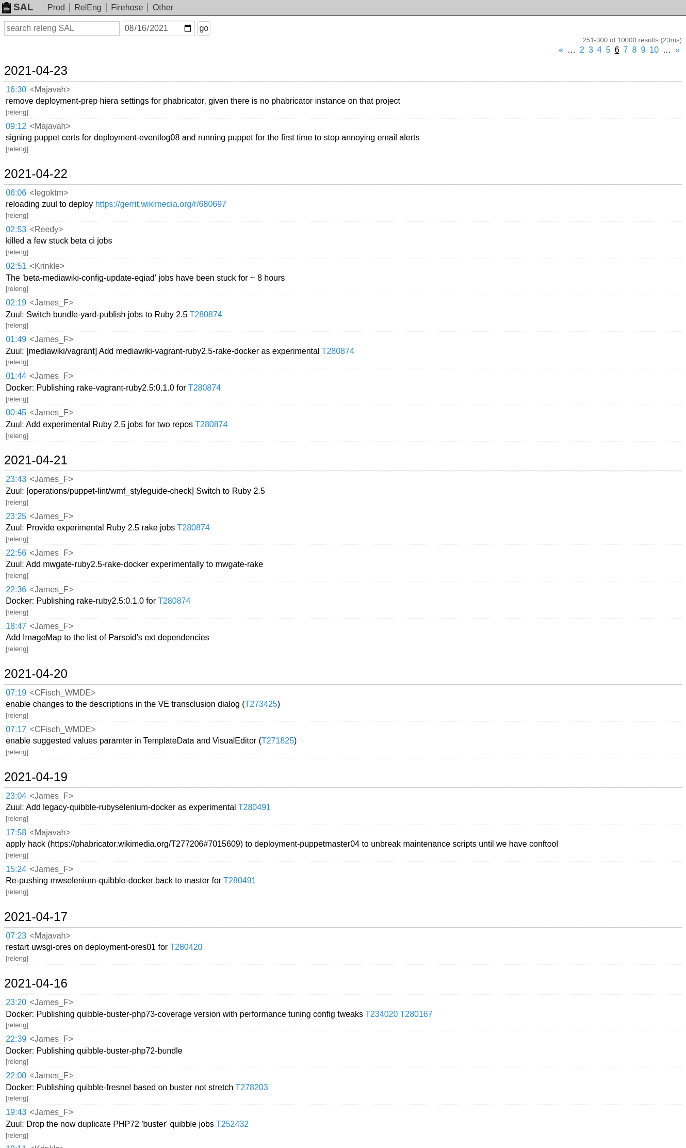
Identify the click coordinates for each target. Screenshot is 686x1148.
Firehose (127, 7)
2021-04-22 (36, 174)
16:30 (16, 89)
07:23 (16, 935)
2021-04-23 (36, 71)
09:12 (16, 126)
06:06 (16, 192)
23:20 (16, 1002)
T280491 (254, 807)
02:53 (16, 229)
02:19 (16, 302)
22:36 (16, 589)
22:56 (16, 552)
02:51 (16, 266)
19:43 (16, 1112)
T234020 (381, 1014)
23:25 (16, 516)
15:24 (16, 869)
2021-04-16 (36, 983)
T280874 (206, 314)
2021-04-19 (36, 777)
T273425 (261, 704)
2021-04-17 (36, 917)
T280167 (416, 1014)
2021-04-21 (36, 460)
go (203, 28)
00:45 (16, 412)
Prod (56, 7)
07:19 (16, 692)
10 (654, 49)
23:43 (16, 479)
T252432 (232, 1124)
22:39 (16, 1038)
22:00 (16, 1075)
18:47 (16, 626)
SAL (17, 7)
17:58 (16, 832)
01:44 (16, 375)
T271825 (278, 740)
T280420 (186, 947)
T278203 (251, 1087)
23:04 (16, 795)
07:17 (16, 729)
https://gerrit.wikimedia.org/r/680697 (160, 204)
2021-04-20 (36, 674)
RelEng (87, 7)
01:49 (16, 339)
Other (163, 7)
